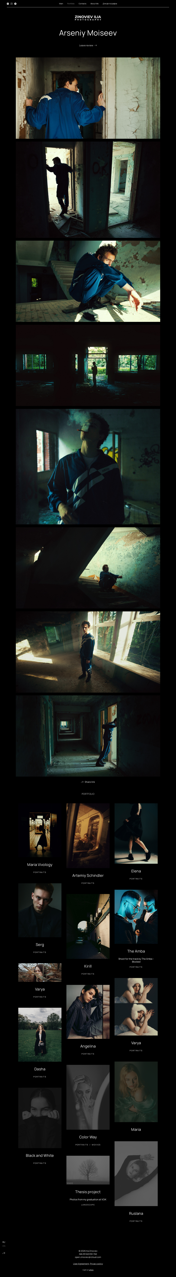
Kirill (88, 967)
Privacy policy (96, 1265)
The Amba (136, 952)
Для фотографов (110, 3)
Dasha (40, 1070)
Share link (90, 783)
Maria (136, 1130)
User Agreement (81, 1265)
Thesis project (88, 1193)
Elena (136, 872)
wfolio (91, 1271)
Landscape (88, 1206)
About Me (94, 3)
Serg (40, 945)
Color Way (88, 1138)
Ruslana (136, 1214)
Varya (40, 990)
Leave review (86, 45)
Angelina (88, 1047)
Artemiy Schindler (88, 876)
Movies (96, 1146)
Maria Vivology (40, 865)
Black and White (40, 1156)
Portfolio (71, 3)
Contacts (82, 3)
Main (61, 3)
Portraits (39, 873)
